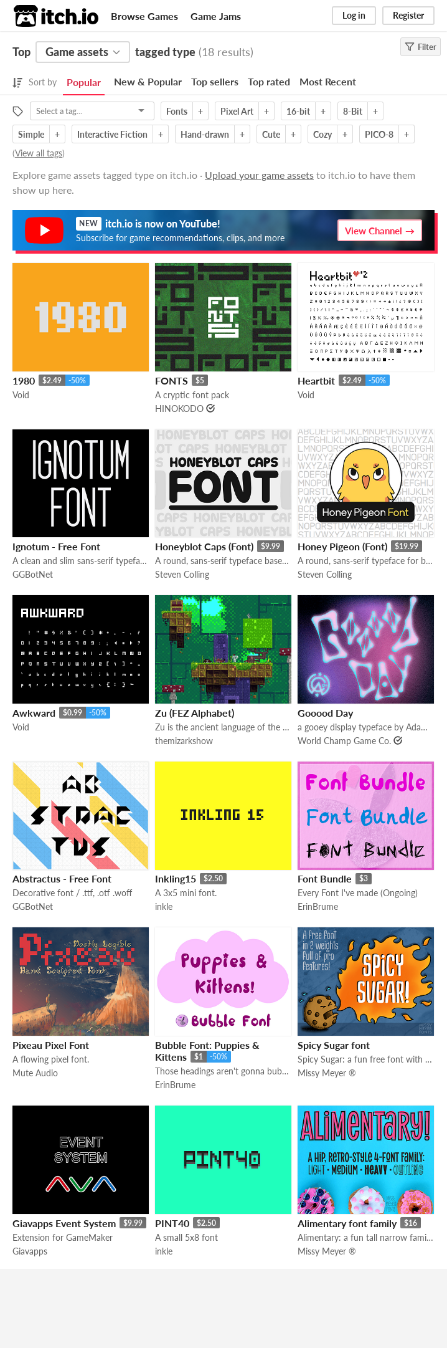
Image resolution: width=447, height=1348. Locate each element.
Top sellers (214, 81)
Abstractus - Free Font (61, 878)
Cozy (322, 134)
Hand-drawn (205, 134)
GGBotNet (32, 574)
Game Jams (216, 16)
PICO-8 (379, 134)
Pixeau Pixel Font (50, 1045)
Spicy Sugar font (334, 1045)
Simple (31, 134)
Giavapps (29, 1251)
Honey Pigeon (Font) (342, 546)
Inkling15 (175, 878)
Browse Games (144, 16)
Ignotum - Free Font (56, 546)
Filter (420, 47)
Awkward (33, 713)
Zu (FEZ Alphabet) (194, 713)
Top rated (269, 81)
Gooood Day (325, 713)
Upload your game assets (259, 175)
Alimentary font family (347, 1223)
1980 (23, 380)
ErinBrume (318, 906)
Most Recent (327, 81)
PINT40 (172, 1223)
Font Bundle (325, 878)
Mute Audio (35, 1073)
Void (20, 395)
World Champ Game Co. (344, 740)
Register (408, 15)
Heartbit (316, 380)
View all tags (38, 153)
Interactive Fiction (112, 134)
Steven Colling (182, 574)
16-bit (298, 111)
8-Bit (352, 111)
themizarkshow (184, 740)
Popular (84, 82)
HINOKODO (179, 408)
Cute (271, 134)
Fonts (176, 111)
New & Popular (148, 81)
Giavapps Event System (64, 1223)
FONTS (171, 380)
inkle (163, 906)
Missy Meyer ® (327, 1073)
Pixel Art (236, 111)
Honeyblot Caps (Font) (204, 546)
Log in (353, 15)
